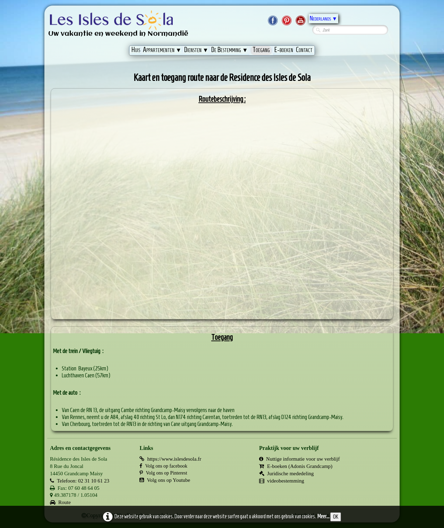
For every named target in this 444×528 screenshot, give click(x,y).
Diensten (196, 49)
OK (335, 517)
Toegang (261, 49)
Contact (304, 49)
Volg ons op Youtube (164, 480)
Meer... (323, 516)
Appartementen (162, 49)
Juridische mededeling (286, 473)
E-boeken (283, 49)
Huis (135, 49)
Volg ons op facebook (163, 466)
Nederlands (323, 18)
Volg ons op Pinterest (163, 473)
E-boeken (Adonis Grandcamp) (295, 466)
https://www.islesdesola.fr (170, 459)
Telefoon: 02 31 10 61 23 (79, 481)
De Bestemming (229, 49)
